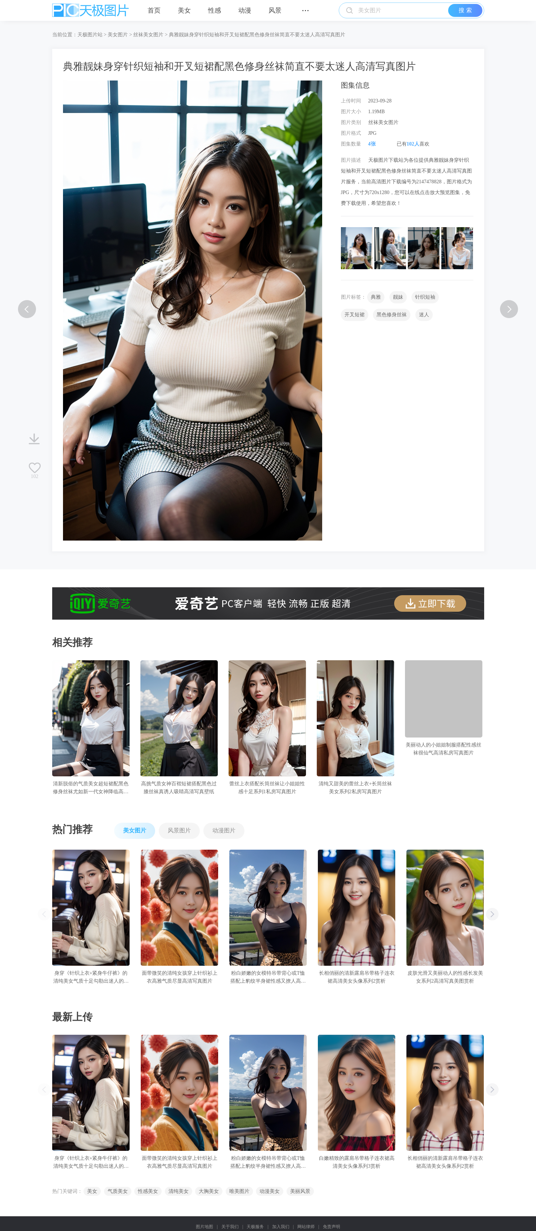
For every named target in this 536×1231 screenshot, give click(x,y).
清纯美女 (178, 1191)
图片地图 (204, 1226)
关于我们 (230, 1226)
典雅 (376, 297)
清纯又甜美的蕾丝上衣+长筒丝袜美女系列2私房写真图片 (355, 787)
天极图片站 (90, 34)
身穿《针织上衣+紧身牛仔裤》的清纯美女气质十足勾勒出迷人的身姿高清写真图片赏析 (91, 977)
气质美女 (118, 1191)
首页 (154, 10)
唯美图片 (239, 1191)
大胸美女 (209, 1191)
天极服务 (255, 1226)
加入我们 (280, 1226)
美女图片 (118, 34)
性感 (214, 10)
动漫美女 (270, 1191)
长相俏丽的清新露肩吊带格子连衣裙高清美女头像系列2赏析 (356, 977)
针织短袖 (425, 297)
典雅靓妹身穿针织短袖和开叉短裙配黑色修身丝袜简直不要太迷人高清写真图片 (257, 34)
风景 (275, 10)
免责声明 (331, 1226)
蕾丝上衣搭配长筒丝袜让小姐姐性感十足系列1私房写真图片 (267, 787)
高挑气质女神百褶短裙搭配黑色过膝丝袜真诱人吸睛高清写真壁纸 (179, 787)
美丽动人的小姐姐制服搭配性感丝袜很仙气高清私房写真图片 (443, 748)
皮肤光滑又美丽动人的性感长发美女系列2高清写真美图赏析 (445, 977)
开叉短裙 (354, 314)
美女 (184, 10)
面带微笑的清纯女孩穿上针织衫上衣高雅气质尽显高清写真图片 (179, 977)
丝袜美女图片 (148, 34)
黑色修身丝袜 (392, 314)
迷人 (424, 314)
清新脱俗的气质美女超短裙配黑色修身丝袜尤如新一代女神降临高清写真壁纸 (91, 788)
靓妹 (398, 297)
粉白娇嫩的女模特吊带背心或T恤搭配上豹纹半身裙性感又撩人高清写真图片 (268, 977)
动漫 (244, 10)
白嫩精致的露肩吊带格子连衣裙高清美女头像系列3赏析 (356, 1162)
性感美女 (148, 1191)
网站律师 (306, 1226)
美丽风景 (300, 1191)
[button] (492, 914)
